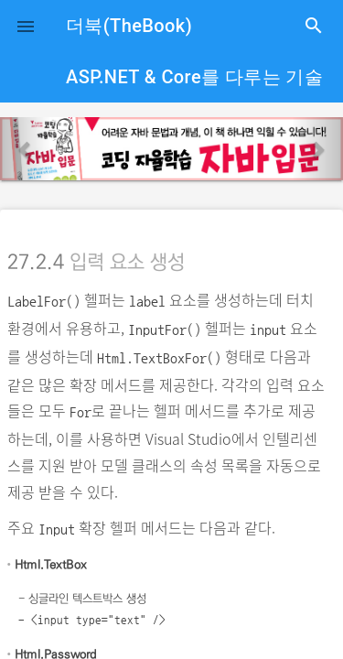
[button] (26, 26)
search (314, 26)
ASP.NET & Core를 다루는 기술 (194, 77)
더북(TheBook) (129, 26)
